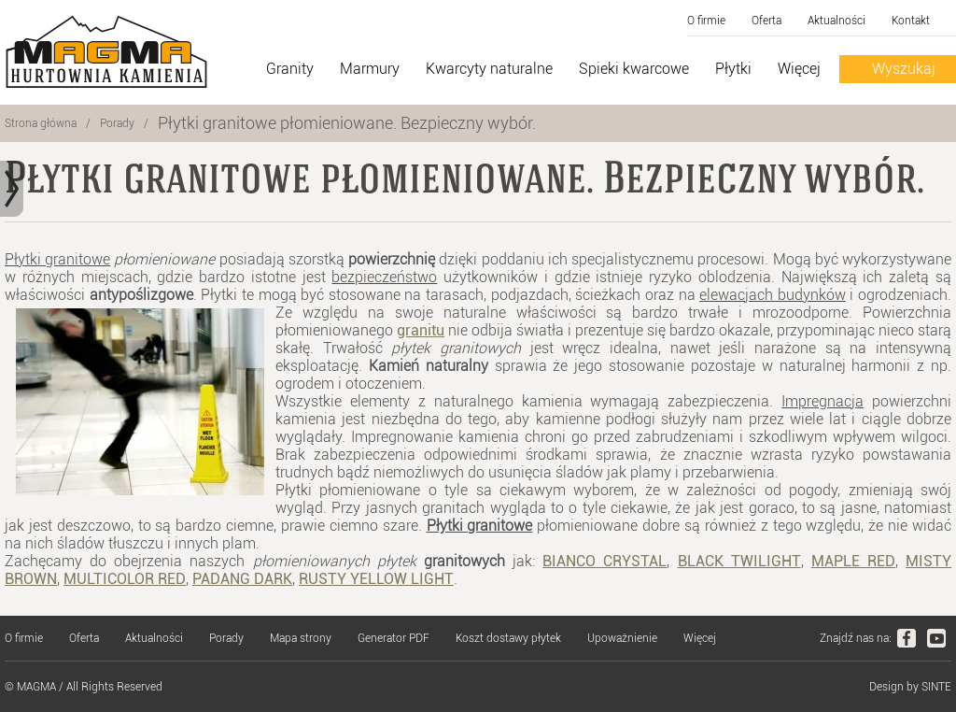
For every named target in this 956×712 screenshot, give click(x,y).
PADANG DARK (242, 579)
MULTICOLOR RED (124, 579)
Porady (117, 123)
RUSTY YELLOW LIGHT (376, 579)
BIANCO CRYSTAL (604, 561)
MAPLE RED (853, 561)
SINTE (936, 686)
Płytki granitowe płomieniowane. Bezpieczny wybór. (347, 123)
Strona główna (41, 123)
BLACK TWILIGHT (739, 561)
